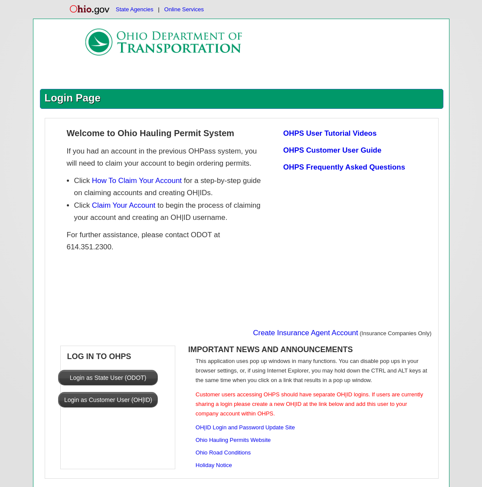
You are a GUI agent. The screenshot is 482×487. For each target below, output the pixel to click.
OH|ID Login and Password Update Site (245, 427)
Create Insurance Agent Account (305, 333)
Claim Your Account (123, 205)
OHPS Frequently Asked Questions (344, 167)
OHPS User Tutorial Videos (330, 133)
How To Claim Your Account (137, 180)
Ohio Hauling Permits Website (233, 440)
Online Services (184, 9)
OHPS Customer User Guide (332, 150)
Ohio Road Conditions (223, 452)
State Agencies (135, 9)
